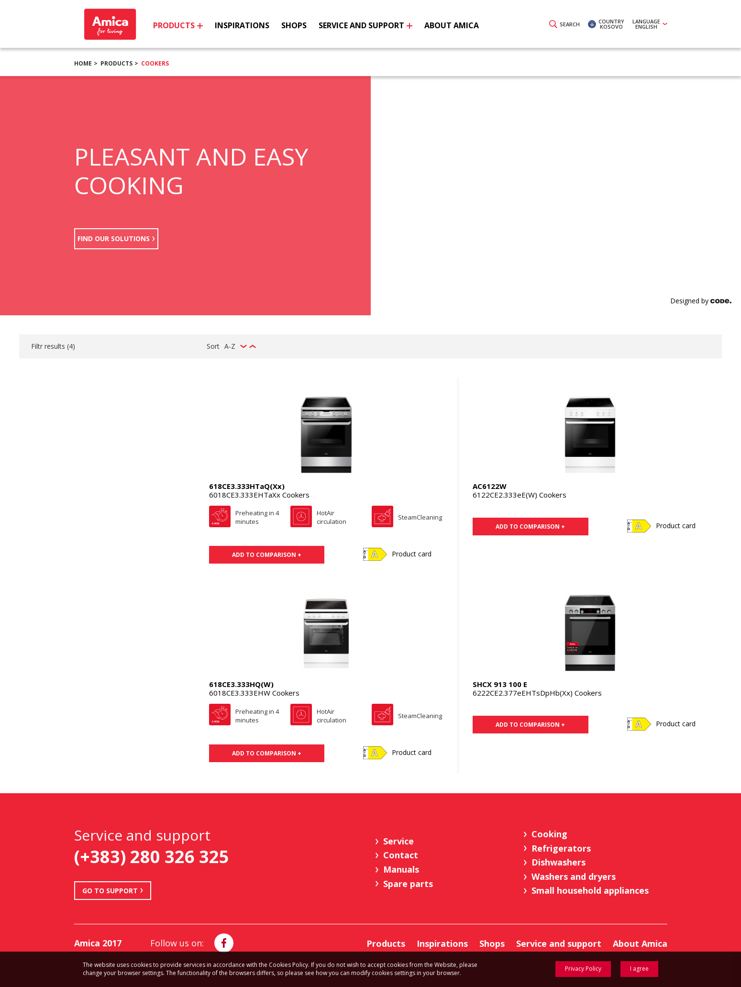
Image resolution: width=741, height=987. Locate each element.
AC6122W (490, 486)
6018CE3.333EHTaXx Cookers (259, 494)
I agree (639, 969)
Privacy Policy (583, 969)
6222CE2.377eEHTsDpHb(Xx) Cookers (537, 693)
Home (83, 63)
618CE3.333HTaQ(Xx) (247, 486)
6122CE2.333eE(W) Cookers (519, 494)
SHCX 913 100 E (500, 684)
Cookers (155, 63)
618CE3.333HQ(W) (241, 684)
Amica (109, 24)
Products (116, 63)
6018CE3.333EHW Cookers (254, 693)
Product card (411, 553)
